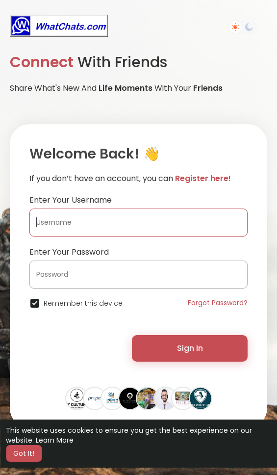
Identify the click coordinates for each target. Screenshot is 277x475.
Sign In (190, 348)
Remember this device (83, 303)
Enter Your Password (69, 252)
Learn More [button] (55, 440)
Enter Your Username (70, 200)
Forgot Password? (218, 303)
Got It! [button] (23, 453)
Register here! (203, 178)
